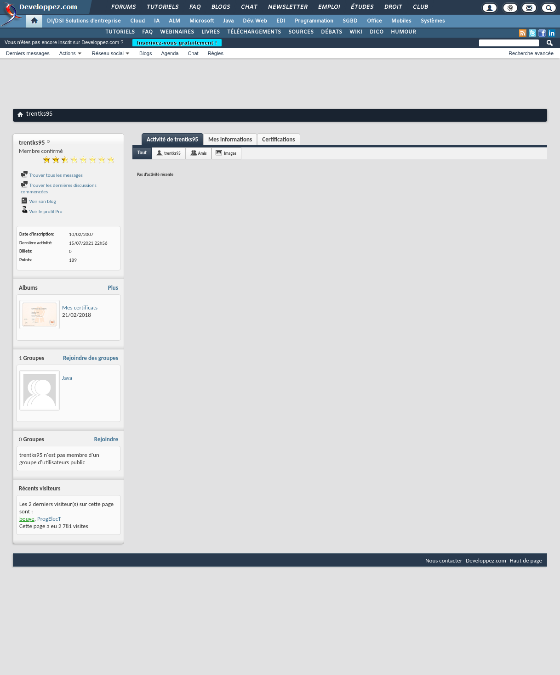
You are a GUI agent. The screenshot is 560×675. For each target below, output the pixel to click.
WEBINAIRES (177, 32)
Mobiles (401, 21)
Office (374, 21)
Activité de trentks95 (172, 139)
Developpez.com (486, 560)
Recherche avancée (531, 53)
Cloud (137, 21)
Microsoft (201, 21)
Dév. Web (255, 21)
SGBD (350, 21)
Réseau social (108, 53)
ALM (174, 21)
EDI (281, 21)
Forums (123, 7)
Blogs (220, 7)
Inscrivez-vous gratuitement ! (177, 42)
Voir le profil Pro (42, 211)
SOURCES (301, 32)
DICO (376, 32)
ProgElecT (49, 518)
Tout (142, 153)
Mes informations (230, 139)
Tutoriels (162, 7)
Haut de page (526, 560)
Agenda (169, 53)
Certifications (278, 139)
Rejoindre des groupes (90, 357)
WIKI (355, 32)
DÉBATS (331, 32)
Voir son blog (38, 201)
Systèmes (433, 21)
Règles (215, 53)
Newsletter (287, 7)
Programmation (314, 21)
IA (157, 21)
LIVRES (210, 32)
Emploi (328, 7)
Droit (392, 7)
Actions (67, 53)
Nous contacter (443, 560)
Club (419, 7)
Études (361, 7)
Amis (202, 153)
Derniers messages (28, 53)
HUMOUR (403, 32)
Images (230, 153)
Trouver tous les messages (52, 175)
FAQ (194, 7)
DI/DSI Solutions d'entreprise (84, 21)
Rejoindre (106, 439)
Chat (248, 7)
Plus (113, 287)
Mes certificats (79, 307)
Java (228, 21)
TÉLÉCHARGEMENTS (254, 32)
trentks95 (172, 153)
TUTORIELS (120, 32)
